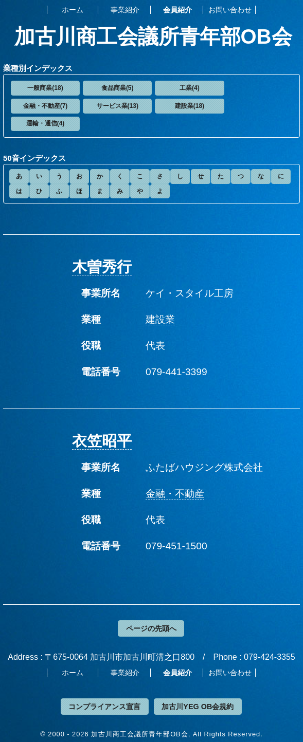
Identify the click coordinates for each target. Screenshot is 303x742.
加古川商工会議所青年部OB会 (153, 36)
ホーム (72, 10)
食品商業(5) (117, 87)
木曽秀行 (102, 266)
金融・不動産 (175, 493)
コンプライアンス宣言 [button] (104, 706)
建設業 (160, 319)
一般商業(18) (45, 87)
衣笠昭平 (102, 441)
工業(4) (190, 87)
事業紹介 (125, 10)
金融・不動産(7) (45, 105)
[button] (45, 88)
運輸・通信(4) (45, 123)
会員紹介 (177, 10)
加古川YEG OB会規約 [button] (198, 706)
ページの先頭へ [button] (151, 628)
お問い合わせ (230, 10)
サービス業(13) (117, 105)
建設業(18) (189, 105)
